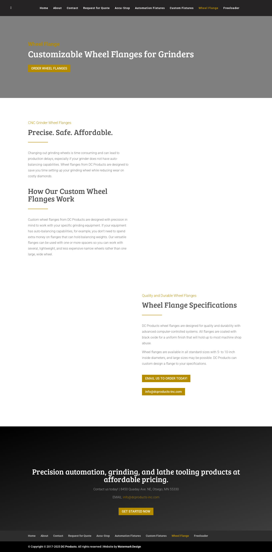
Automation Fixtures (150, 8)
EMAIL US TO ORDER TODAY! (166, 378)
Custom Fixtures (182, 8)
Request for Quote (96, 8)
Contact (72, 8)
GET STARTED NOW (136, 511)
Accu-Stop (122, 8)
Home (44, 8)
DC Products (69, 546)
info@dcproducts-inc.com (163, 392)
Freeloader (231, 8)
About (57, 8)
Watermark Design (129, 546)
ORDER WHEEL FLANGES (49, 68)
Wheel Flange (208, 8)
